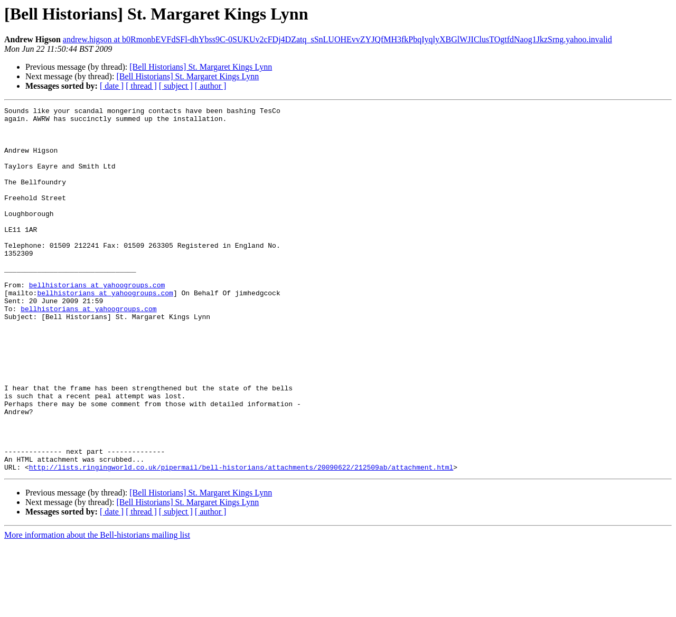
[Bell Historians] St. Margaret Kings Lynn (200, 66)
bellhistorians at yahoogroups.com (97, 321)
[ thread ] (141, 85)
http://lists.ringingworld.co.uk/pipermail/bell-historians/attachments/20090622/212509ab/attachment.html (241, 540)
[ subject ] (176, 85)
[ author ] (211, 85)
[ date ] (112, 85)
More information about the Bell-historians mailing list (97, 607)
